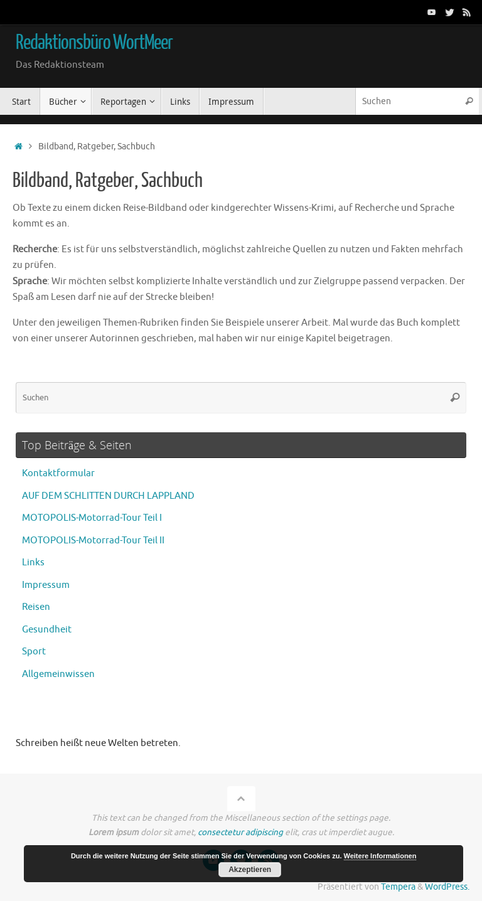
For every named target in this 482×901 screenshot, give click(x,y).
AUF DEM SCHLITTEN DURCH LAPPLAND (108, 496)
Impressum (46, 585)
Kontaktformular (58, 473)
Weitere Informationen (380, 856)
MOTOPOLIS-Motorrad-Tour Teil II (93, 540)
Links (33, 562)
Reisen (36, 607)
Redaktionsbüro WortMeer (94, 42)
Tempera (398, 887)
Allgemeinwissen (58, 674)
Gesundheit (47, 630)
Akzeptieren (249, 869)
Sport (34, 652)
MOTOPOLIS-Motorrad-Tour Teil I (92, 518)
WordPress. (447, 887)
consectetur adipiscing (240, 832)
